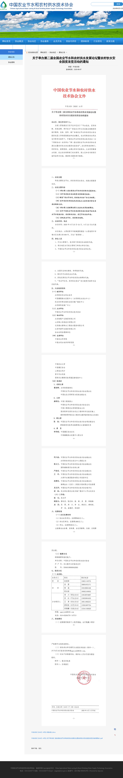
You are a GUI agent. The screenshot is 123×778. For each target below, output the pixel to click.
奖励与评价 (71, 41)
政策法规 (110, 41)
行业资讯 (98, 41)
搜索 (118, 4)
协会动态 (32, 41)
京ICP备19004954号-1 (81, 771)
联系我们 (32, 48)
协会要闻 (11, 62)
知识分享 (19, 48)
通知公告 (11, 57)
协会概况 (19, 41)
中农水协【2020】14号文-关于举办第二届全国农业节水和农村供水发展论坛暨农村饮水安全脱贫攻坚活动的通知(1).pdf (67, 738)
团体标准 (85, 41)
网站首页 (6, 41)
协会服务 (45, 41)
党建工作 (6, 48)
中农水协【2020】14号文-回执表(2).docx (43, 732)
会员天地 (57, 41)
